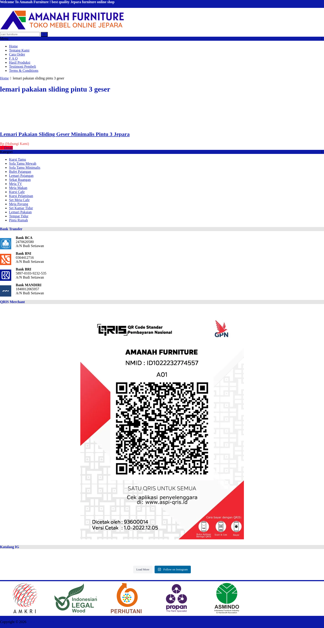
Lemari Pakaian (20, 212)
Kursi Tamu (17, 159)
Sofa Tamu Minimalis (24, 167)
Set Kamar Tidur (21, 208)
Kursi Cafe (17, 192)
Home (13, 46)
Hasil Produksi (19, 62)
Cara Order (17, 54)
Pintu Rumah (18, 220)
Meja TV (15, 184)
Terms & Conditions (23, 70)
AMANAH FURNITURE (45, 622)
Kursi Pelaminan (21, 196)
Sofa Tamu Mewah (22, 163)
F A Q (13, 58)
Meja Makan (18, 188)
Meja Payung (18, 204)
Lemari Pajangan (21, 176)
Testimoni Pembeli (22, 66)
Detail (6, 148)
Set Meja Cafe (19, 200)
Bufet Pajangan (20, 171)
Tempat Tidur (18, 216)
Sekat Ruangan (20, 180)
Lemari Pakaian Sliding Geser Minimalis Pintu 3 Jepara (65, 134)
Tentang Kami (19, 50)
